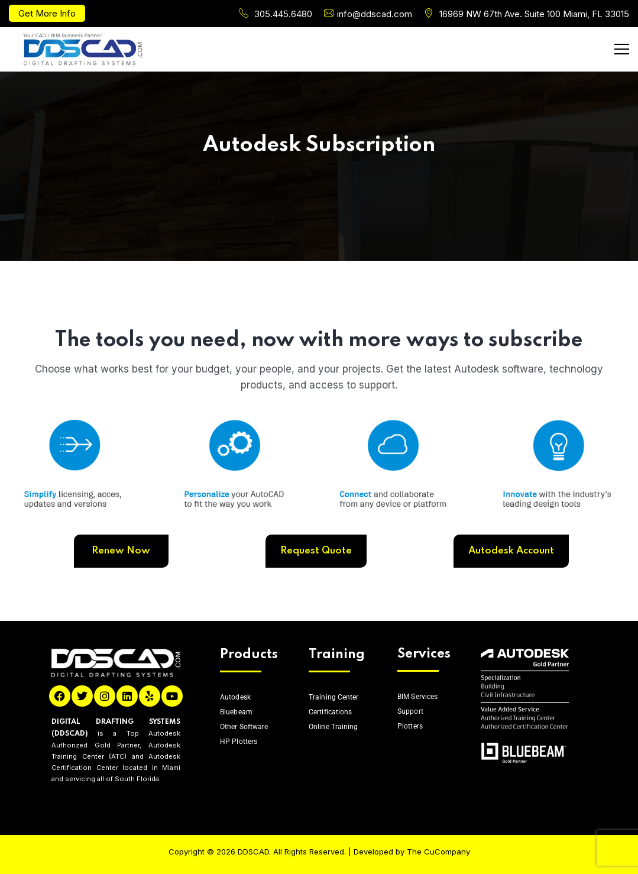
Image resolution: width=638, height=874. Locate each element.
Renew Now (121, 551)
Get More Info (47, 13)
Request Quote (316, 551)
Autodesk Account (511, 551)
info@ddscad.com (374, 14)
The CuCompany (438, 851)
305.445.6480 (283, 14)
